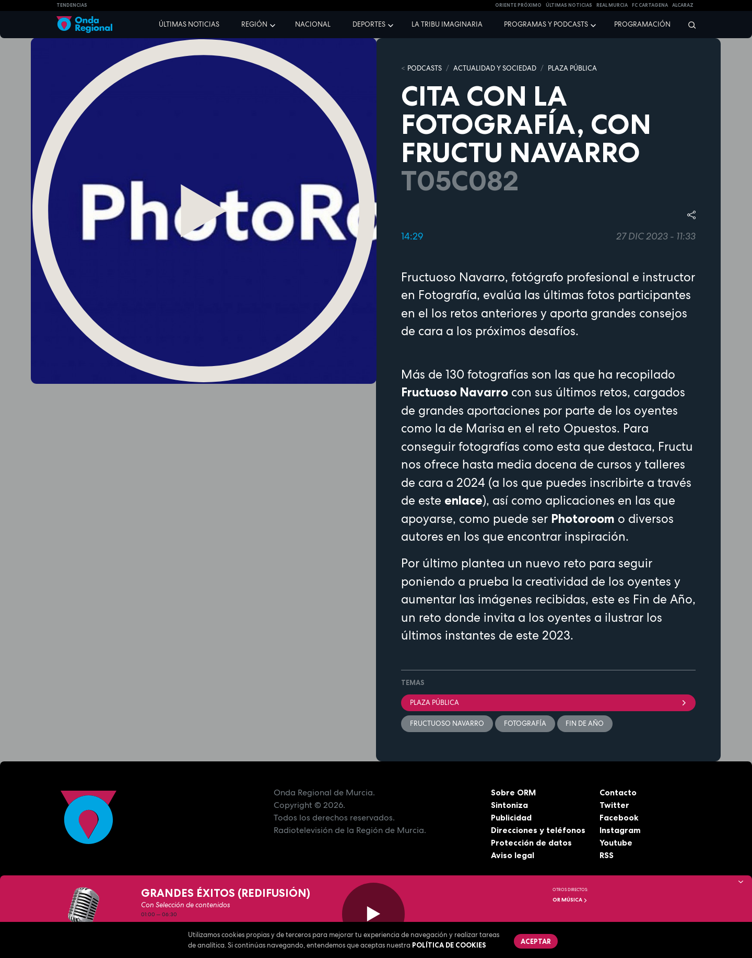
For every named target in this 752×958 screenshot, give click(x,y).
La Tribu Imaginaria (447, 24)
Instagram (620, 830)
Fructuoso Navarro (447, 723)
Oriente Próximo (518, 5)
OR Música (570, 899)
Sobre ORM (514, 792)
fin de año (585, 723)
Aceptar (536, 941)
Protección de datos (531, 842)
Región (254, 24)
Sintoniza (509, 805)
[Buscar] (689, 24)
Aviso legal (512, 855)
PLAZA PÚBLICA (572, 68)
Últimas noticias (189, 24)
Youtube (616, 842)
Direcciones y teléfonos (538, 830)
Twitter (614, 805)
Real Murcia (612, 5)
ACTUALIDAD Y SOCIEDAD (494, 68)
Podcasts (424, 68)
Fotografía (525, 723)
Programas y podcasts (546, 24)
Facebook (619, 817)
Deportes (368, 24)
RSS (607, 855)
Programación (642, 24)
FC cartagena (650, 5)
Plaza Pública (548, 702)
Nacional (313, 24)
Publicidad (511, 817)
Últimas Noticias (569, 5)
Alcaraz (683, 5)
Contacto (618, 792)
